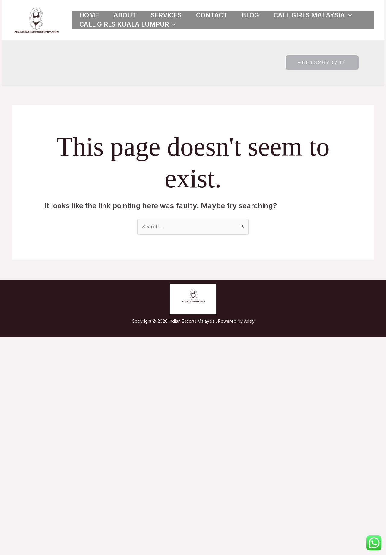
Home (89, 15)
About (124, 15)
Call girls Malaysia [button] (313, 15)
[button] (348, 15)
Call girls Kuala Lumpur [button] (127, 24)
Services (166, 15)
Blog (250, 15)
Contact (211, 15)
